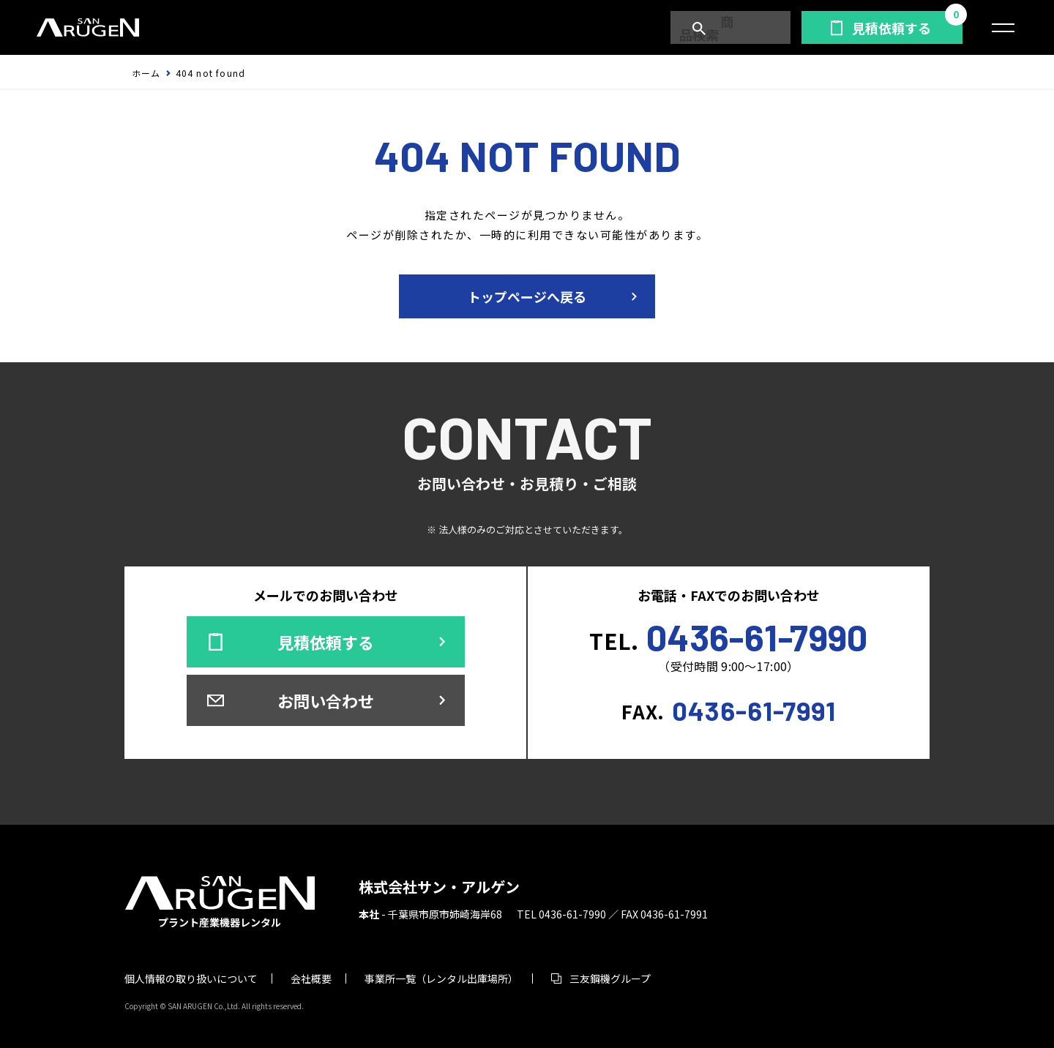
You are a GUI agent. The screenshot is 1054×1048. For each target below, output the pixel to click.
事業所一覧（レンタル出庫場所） (441, 978)
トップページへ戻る (527, 296)
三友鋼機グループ (610, 978)
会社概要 (311, 978)
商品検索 (737, 27)
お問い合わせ (325, 700)
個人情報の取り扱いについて (191, 978)
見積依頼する (891, 27)
